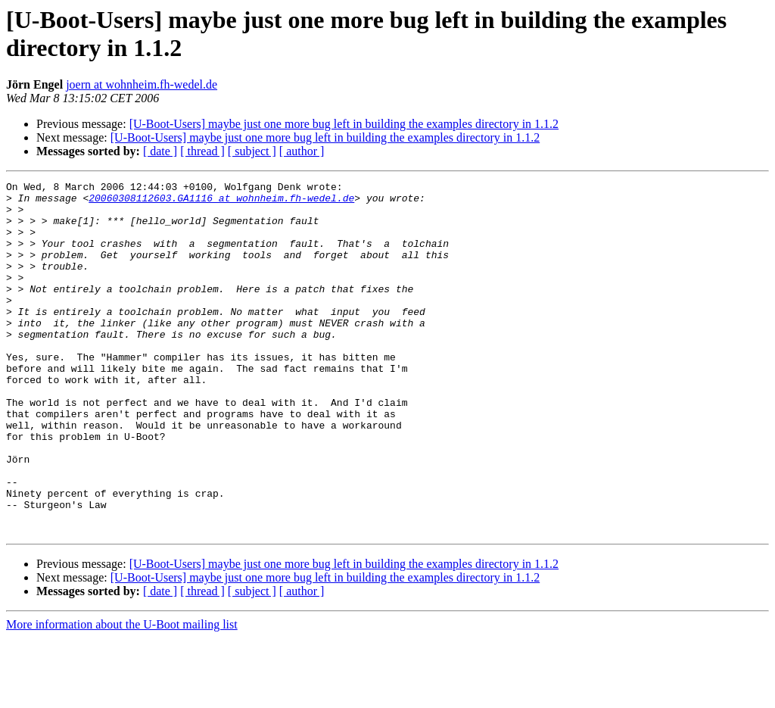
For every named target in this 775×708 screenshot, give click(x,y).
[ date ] (160, 151)
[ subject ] (252, 151)
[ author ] (302, 151)
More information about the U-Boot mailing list (122, 694)
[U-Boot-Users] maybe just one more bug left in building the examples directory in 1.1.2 (344, 123)
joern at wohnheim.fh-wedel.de (141, 84)
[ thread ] (202, 151)
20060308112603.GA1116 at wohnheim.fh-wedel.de (221, 202)
